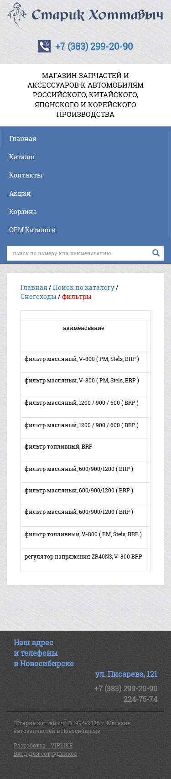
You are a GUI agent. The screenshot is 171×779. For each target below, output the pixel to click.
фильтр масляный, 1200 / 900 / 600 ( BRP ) (82, 402)
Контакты (25, 175)
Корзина (23, 211)
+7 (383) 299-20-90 (94, 46)
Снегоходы (39, 296)
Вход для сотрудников (45, 753)
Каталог (22, 156)
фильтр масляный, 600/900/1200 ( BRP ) (79, 468)
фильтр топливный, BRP (59, 446)
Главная (23, 138)
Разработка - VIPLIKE (43, 745)
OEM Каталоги (32, 229)
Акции (20, 193)
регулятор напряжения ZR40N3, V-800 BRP (83, 556)
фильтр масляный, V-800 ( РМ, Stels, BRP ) (82, 358)
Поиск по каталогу (83, 287)
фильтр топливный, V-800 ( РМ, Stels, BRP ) (83, 534)
